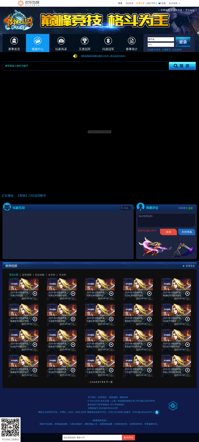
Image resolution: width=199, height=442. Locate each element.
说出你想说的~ (166, 220)
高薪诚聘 (113, 397)
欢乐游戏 (175, 3)
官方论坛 (190, 10)
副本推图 (26, 274)
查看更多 (190, 266)
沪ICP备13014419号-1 (143, 412)
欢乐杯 (51, 274)
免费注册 (140, 3)
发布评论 (128, 437)
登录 (120, 3)
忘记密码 (177, 49)
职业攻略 (39, 274)
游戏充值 (177, 10)
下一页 (109, 382)
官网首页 (165, 10)
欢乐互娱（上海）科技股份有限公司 (118, 401)
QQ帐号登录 (154, 49)
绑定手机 (151, 3)
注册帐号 (166, 49)
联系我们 (102, 397)
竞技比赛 (13, 274)
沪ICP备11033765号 (145, 401)
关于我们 (92, 397)
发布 (168, 232)
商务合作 (124, 397)
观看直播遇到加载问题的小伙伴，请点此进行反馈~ (103, 56)
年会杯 (62, 274)
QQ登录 (129, 3)
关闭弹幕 (187, 232)
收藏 (162, 3)
